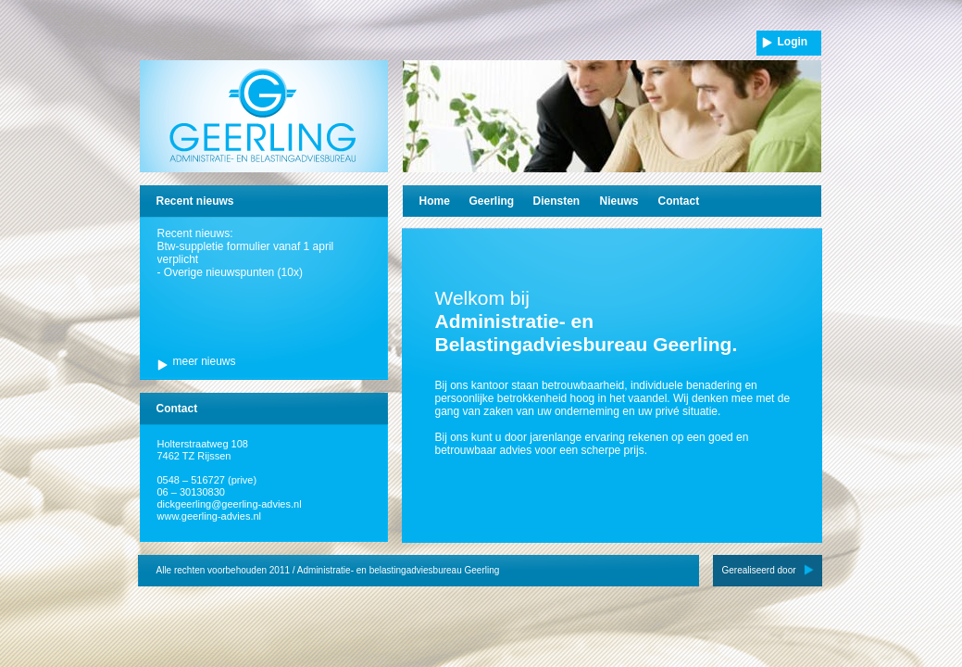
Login (793, 41)
